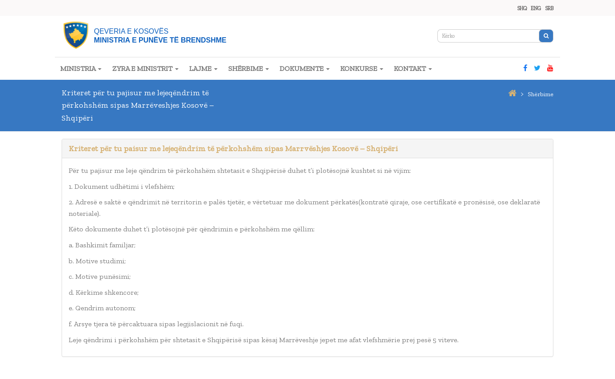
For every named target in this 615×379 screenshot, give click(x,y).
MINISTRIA (80, 68)
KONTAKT (413, 68)
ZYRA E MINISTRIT (145, 68)
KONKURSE (361, 68)
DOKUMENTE (305, 68)
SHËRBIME (248, 68)
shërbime (540, 94)
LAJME (203, 68)
